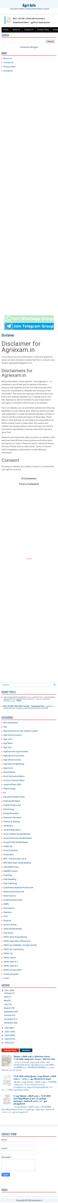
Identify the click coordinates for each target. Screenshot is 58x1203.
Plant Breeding (9, 879)
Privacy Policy (43, 30)
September (9, 1011)
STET (5, 916)
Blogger (34, 47)
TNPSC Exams (9, 957)
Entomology (8, 809)
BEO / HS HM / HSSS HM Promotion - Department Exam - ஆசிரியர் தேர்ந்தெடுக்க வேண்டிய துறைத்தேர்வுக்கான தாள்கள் (28, 22)
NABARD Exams (10, 871)
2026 (7, 1042)
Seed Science (9, 896)
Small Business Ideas (12, 900)
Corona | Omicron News (13, 780)
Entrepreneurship (11, 813)
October (7, 1015)
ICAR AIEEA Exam (11, 867)
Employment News (11, 801)
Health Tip (7, 846)
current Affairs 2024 (12, 784)
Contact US (8, 62)
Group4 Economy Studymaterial (17, 838)
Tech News (8, 933)
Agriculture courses (12, 760)
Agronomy (8, 768)
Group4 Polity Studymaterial (15, 842)
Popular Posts (10, 1050)
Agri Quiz (7, 747)
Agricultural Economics (13, 755)
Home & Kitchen (10, 850)
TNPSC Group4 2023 (12, 970)
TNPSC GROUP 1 (10, 962)
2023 (7, 1031)
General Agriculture (11, 830)
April (6, 997)
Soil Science (8, 908)
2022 (7, 1028)
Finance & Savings (11, 821)
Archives (26, 1050)
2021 (7, 990)
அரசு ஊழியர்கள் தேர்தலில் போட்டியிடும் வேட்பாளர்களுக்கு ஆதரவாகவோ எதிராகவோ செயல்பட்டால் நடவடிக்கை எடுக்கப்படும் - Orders (29, 699)
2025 (7, 1039)
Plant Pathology (10, 883)
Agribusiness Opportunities (15, 751)
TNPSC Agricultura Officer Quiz (17, 941)
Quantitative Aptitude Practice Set (18, 887)
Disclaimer (8, 71)
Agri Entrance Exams (12, 735)
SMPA (6, 904)
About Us (16, 30)
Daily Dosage (9, 788)
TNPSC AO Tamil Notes (13, 949)
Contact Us (28, 30)
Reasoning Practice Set (13, 891)
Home (6, 30)
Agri (5, 727)
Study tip (7, 920)
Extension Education (12, 817)
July (6, 1004)
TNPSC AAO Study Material (15, 937)
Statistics (7, 912)
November (8, 1019)
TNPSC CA (8, 953)
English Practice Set (12, 805)
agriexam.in (37, 1200)
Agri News (8, 743)
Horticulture (8, 854)
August (7, 1008)
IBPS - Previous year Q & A (14, 859)
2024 (7, 1035)
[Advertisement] (29, 103)
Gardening (8, 826)
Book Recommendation (14, 776)
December (8, 1023)
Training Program (11, 974)
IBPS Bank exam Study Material (17, 863)
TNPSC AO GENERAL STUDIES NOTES (20, 945)
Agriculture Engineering (13, 764)
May (6, 1000)
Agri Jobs (7, 739)
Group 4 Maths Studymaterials (16, 834)
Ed (4, 793)
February (8, 993)
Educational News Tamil (14, 797)
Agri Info (29, 5)
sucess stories (10, 924)
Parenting (7, 875)
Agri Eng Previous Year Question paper (20, 731)
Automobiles (9, 772)
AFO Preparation (10, 722)
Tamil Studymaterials (12, 929)
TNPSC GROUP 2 (10, 966)
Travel (6, 978)
